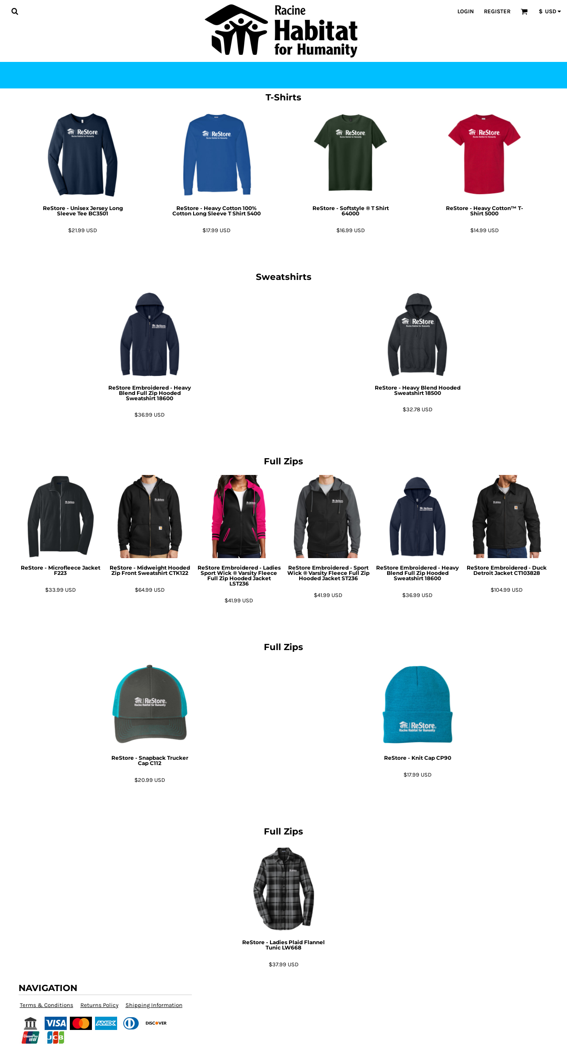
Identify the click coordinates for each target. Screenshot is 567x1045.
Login (465, 11)
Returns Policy (99, 1005)
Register (497, 11)
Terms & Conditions (46, 1005)
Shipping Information (154, 1005)
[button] (14, 11)
